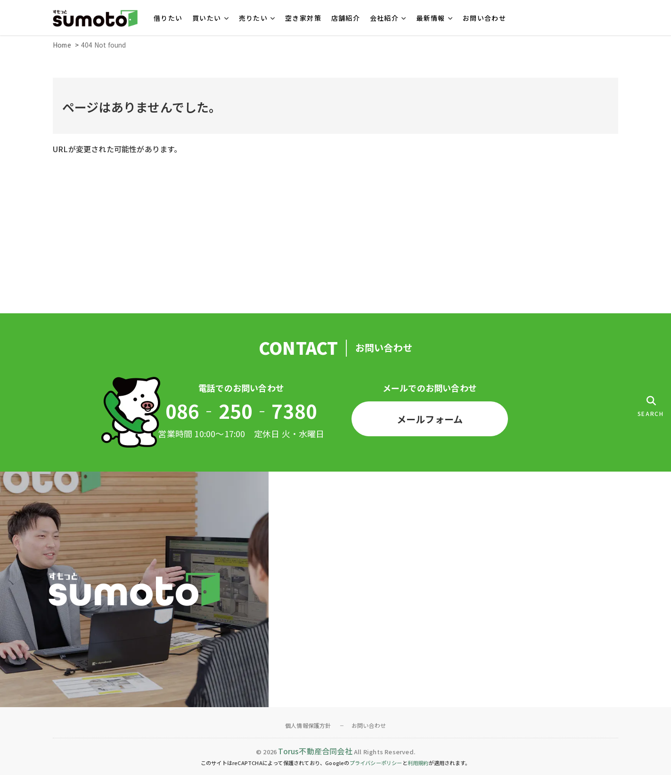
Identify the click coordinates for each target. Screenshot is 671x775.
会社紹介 (384, 18)
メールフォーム (430, 419)
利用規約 (418, 763)
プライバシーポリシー (376, 763)
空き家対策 (303, 18)
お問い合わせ (484, 18)
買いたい (206, 18)
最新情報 (430, 18)
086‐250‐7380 (241, 410)
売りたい (253, 18)
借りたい (168, 18)
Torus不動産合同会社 (315, 751)
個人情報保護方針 (308, 725)
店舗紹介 (345, 18)
